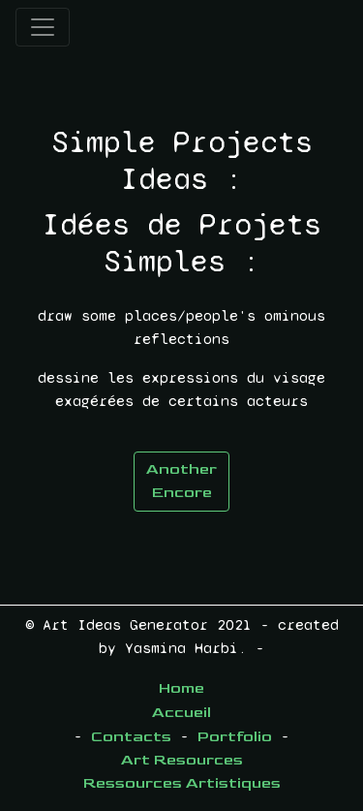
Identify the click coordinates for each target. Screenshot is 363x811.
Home (181, 688)
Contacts (131, 737)
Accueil (181, 712)
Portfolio (234, 737)
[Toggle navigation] (42, 27)
